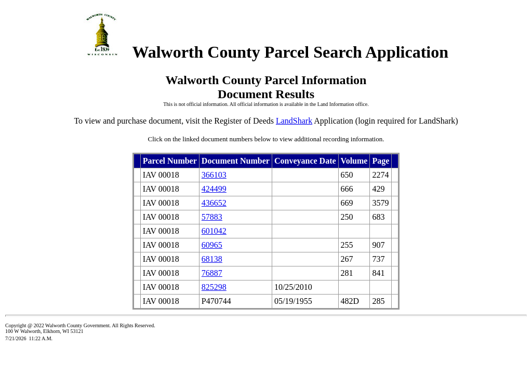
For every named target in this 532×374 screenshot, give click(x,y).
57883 (212, 216)
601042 (214, 230)
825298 (214, 287)
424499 (214, 188)
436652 (214, 202)
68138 (212, 259)
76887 (212, 273)
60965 (212, 245)
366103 (214, 174)
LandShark (294, 120)
